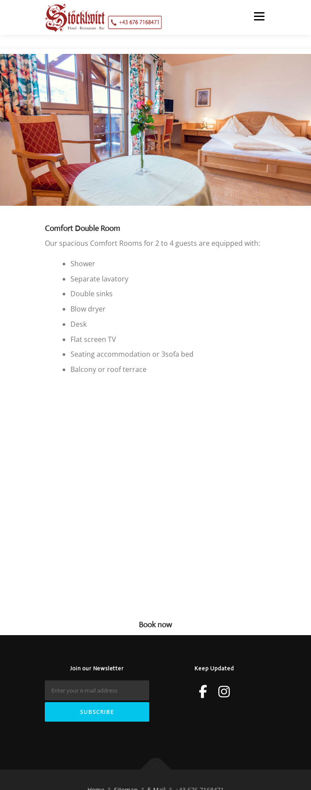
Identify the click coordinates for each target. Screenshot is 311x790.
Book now (155, 624)
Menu (259, 16)
